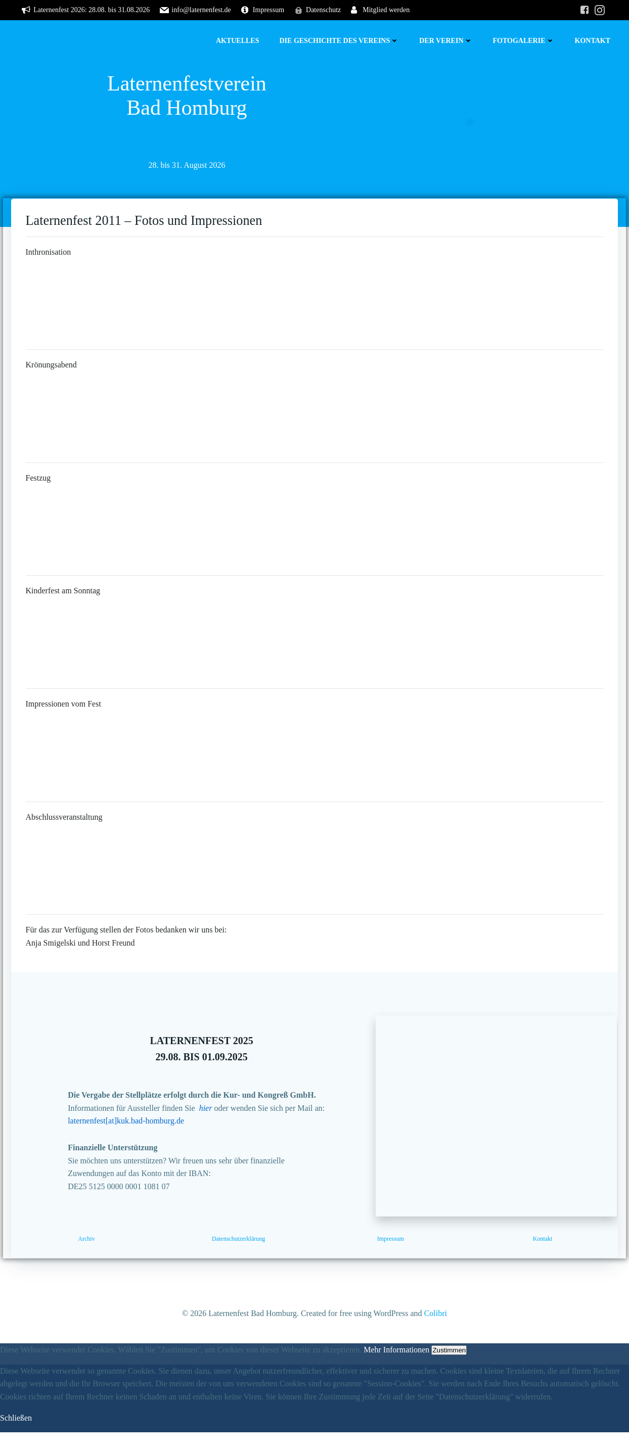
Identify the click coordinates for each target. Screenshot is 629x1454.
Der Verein (446, 40)
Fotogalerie (524, 40)
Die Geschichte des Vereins (340, 40)
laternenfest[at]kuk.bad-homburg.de (131, 1139)
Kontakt (593, 40)
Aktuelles (238, 40)
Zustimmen (449, 1372)
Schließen (16, 1439)
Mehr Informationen (396, 1371)
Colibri (435, 1335)
